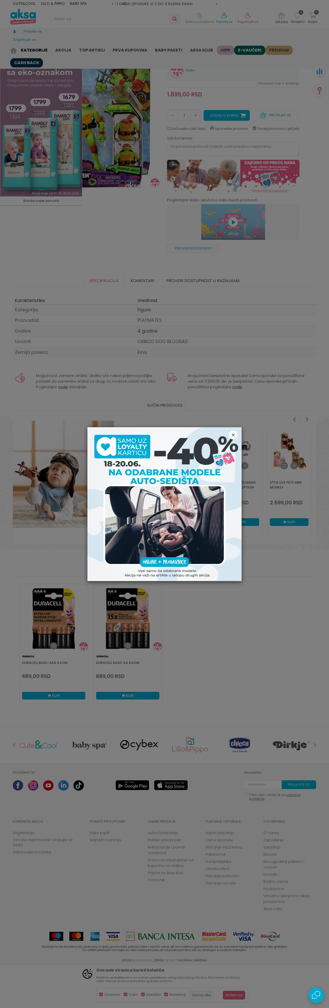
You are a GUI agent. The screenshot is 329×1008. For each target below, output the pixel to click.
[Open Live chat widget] (316, 995)
